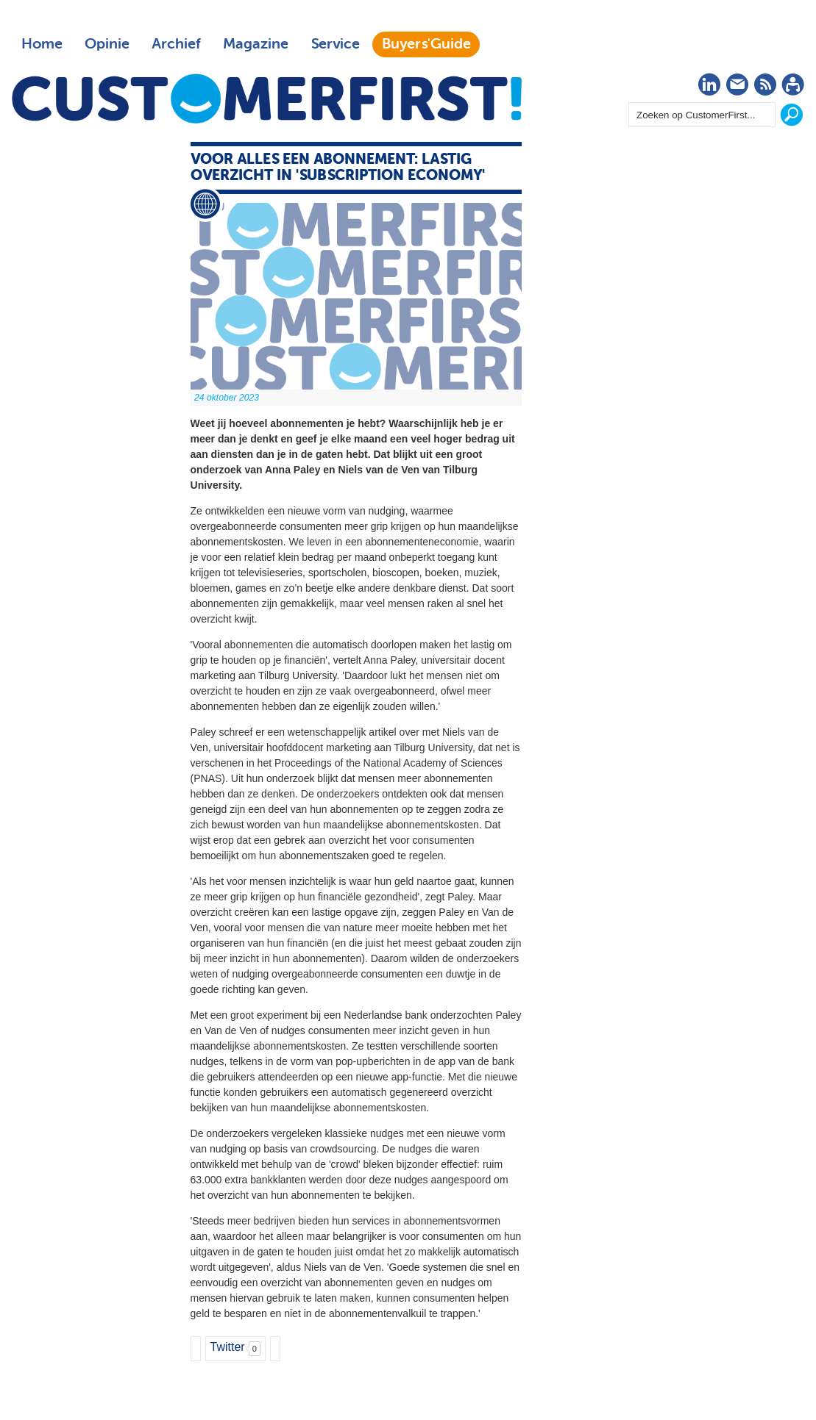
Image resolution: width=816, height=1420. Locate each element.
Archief (176, 44)
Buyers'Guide (426, 44)
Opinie (107, 44)
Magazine (255, 44)
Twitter (227, 1347)
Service (335, 44)
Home (42, 44)
